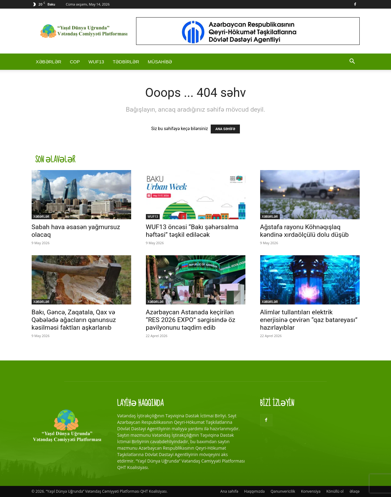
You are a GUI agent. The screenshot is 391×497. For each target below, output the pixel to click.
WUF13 (96, 61)
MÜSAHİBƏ (160, 61)
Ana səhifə (229, 491)
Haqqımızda (254, 491)
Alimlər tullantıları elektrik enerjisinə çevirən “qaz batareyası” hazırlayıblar (309, 319)
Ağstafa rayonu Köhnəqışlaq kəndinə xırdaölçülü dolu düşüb (304, 230)
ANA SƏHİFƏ (225, 129)
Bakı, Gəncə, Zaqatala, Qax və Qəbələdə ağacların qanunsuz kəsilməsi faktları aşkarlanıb (74, 319)
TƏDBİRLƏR (126, 61)
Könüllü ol (335, 491)
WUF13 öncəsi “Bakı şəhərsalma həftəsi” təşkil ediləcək (192, 230)
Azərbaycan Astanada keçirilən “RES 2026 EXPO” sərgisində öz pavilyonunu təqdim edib (191, 319)
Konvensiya (310, 491)
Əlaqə (355, 491)
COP (75, 61)
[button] (352, 62)
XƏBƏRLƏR (48, 61)
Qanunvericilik (283, 491)
